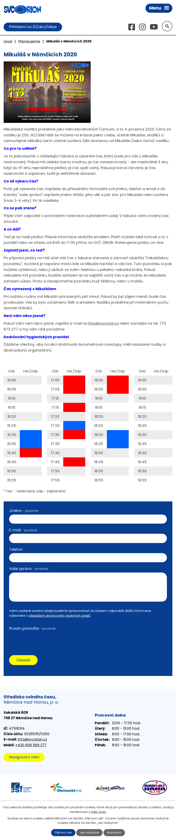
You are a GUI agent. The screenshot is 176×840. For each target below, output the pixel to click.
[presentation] (40, 640)
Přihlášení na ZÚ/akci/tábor (33, 26)
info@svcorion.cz (103, 323)
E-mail (23, 530)
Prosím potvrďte (32, 628)
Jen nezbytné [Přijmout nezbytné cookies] (89, 833)
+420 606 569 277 (30, 745)
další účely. (99, 812)
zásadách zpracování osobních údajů (59, 616)
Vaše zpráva (28, 568)
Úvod (8, 41)
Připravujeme (29, 41)
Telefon (16, 549)
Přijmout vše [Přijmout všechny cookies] (63, 833)
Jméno (23, 510)
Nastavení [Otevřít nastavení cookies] (114, 833)
